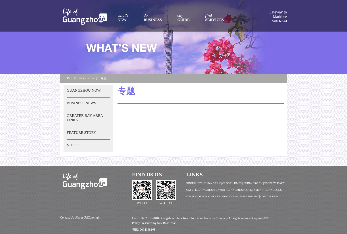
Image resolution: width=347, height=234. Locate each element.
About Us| (81, 217)
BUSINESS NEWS (81, 103)
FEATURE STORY (81, 132)
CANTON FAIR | (269, 196)
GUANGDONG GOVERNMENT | (241, 196)
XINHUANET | (195, 183)
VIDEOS (74, 145)
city (183, 17)
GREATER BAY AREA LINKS (85, 117)
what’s (123, 17)
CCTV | (190, 189)
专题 (103, 78)
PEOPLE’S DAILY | (275, 183)
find (214, 17)
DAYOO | (221, 189)
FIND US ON (147, 174)
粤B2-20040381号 (143, 229)
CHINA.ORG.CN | (253, 183)
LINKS (194, 174)
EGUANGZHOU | (205, 189)
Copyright (94, 217)
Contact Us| (67, 217)
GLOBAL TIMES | (232, 183)
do (153, 17)
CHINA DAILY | (213, 183)
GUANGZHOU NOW (84, 90)
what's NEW (86, 78)
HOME (68, 78)
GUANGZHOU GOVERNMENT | (246, 189)
